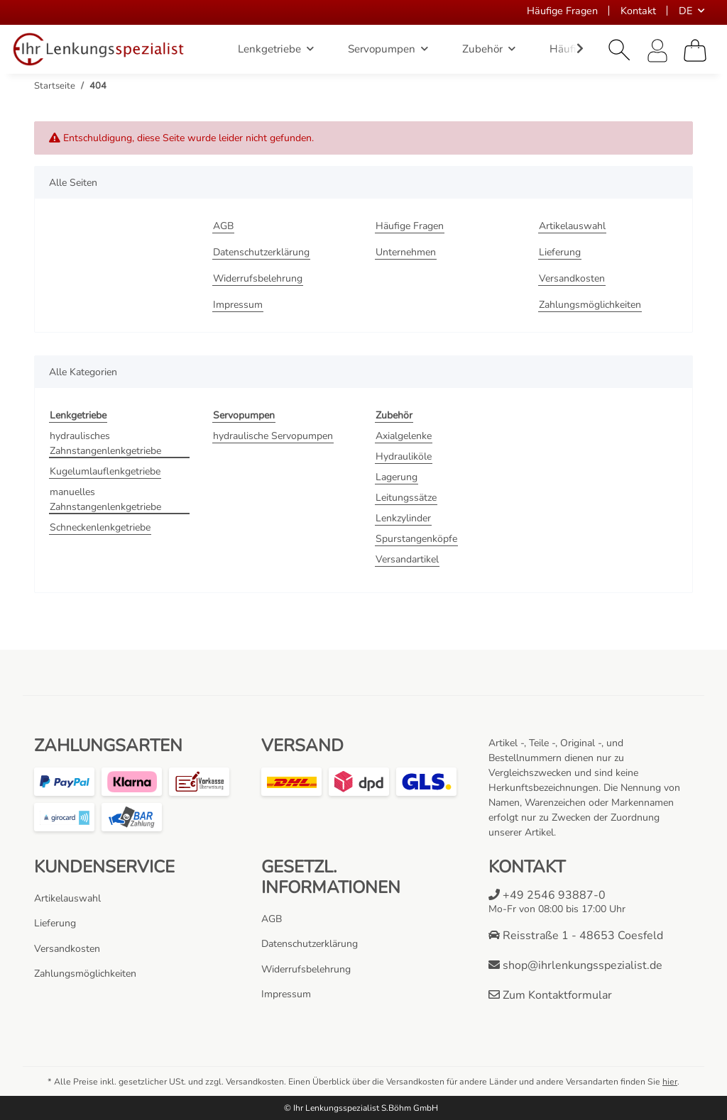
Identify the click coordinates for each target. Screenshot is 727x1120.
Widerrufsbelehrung (257, 278)
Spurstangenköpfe (416, 538)
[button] (619, 50)
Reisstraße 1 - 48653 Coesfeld (575, 935)
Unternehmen (406, 252)
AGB (223, 226)
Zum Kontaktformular (550, 995)
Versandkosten (572, 278)
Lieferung (560, 252)
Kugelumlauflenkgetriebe (105, 471)
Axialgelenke (404, 436)
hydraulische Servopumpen (273, 436)
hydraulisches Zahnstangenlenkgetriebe (105, 443)
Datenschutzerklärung (261, 252)
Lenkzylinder (403, 518)
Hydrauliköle (404, 456)
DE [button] (685, 11)
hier (669, 1081)
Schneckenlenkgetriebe (100, 527)
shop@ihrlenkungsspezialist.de (575, 965)
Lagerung (396, 477)
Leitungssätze (406, 497)
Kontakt (638, 11)
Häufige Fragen (562, 11)
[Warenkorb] (695, 50)
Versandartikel (407, 559)
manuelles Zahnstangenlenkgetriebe (105, 499)
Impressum (238, 304)
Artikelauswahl (572, 226)
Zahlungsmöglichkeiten (590, 304)
